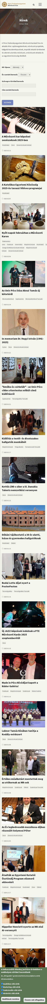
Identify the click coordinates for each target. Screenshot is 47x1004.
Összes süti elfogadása (34, 1000)
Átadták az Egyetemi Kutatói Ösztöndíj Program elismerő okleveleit (18, 878)
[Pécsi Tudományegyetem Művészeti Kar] (13, 7)
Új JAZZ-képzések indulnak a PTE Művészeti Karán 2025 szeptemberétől (21, 634)
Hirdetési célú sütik (11, 993)
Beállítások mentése (10, 999)
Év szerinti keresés (10, 74)
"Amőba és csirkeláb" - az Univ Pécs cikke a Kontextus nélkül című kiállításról (22, 390)
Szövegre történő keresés (13, 81)
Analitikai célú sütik (11, 984)
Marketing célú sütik (11, 987)
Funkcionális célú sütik (12, 990)
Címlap (21, 24)
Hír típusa (6, 67)
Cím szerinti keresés (10, 90)
